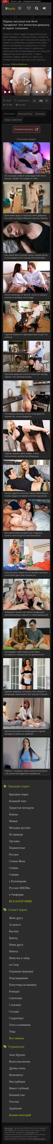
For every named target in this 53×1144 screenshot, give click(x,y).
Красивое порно (18, 794)
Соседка (14, 1011)
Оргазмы (14, 841)
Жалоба (20, 105)
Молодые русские (19, 827)
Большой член (17, 801)
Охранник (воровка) (21, 971)
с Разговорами (17, 881)
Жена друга (16, 917)
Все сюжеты (16, 1038)
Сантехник (15, 998)
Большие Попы (25, 113)
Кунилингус (16, 1074)
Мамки (13, 821)
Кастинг (14, 931)
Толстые (14, 1101)
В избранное (23, 100)
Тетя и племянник (20, 1024)
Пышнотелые (17, 847)
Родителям (30, 1132)
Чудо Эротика (10, 8)
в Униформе (16, 894)
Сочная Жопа (17, 861)
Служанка (15, 1004)
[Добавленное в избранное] (29, 8)
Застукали (40, 113)
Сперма (13, 867)
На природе (16, 834)
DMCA (10, 1130)
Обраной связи (39, 1139)
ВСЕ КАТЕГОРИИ (20, 901)
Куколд (13, 938)
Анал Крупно (17, 1054)
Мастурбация (17, 1081)
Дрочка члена (17, 1068)
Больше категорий (20, 1115)
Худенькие (15, 1108)
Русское (14, 854)
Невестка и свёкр (19, 958)
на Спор (14, 964)
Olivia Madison (19, 64)
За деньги (15, 924)
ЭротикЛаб (8, 1128)
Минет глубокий (19, 1088)
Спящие (14, 874)
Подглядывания (18, 978)
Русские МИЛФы (19, 887)
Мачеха (13, 951)
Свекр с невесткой (13, 119)
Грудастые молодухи (21, 807)
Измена (13, 814)
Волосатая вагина (19, 1061)
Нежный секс (17, 1095)
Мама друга (16, 944)
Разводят (14, 991)
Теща (12, 1031)
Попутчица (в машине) (22, 984)
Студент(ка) (16, 1018)
